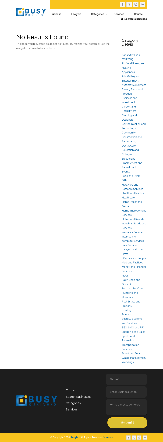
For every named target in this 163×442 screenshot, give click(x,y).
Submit (128, 422)
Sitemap (108, 437)
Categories (97, 14)
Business (56, 14)
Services (119, 14)
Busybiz (75, 437)
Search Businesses (135, 19)
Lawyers (76, 14)
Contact (139, 14)
